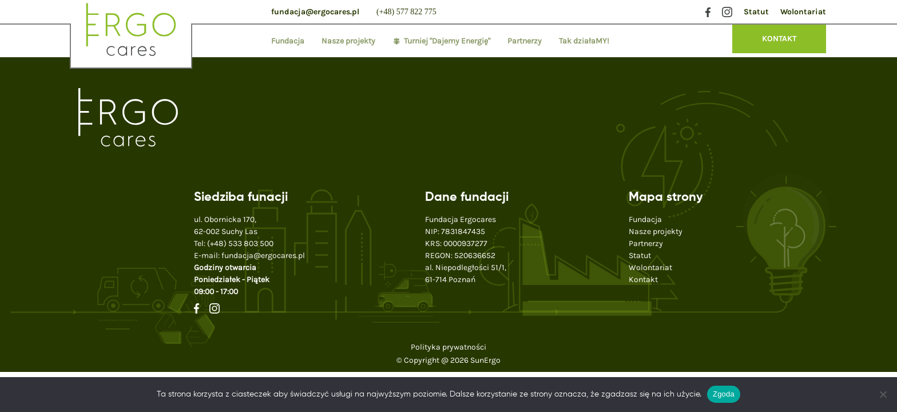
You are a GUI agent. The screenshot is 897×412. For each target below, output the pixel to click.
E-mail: (249, 255)
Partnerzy (524, 41)
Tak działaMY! (584, 41)
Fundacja (287, 41)
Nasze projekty (348, 41)
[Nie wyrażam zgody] (882, 394)
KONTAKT (779, 38)
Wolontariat (803, 12)
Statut (756, 12)
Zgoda (724, 394)
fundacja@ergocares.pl (315, 12)
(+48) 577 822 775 (406, 11)
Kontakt (643, 279)
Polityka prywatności (448, 347)
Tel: (233, 243)
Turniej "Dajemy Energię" (447, 41)
